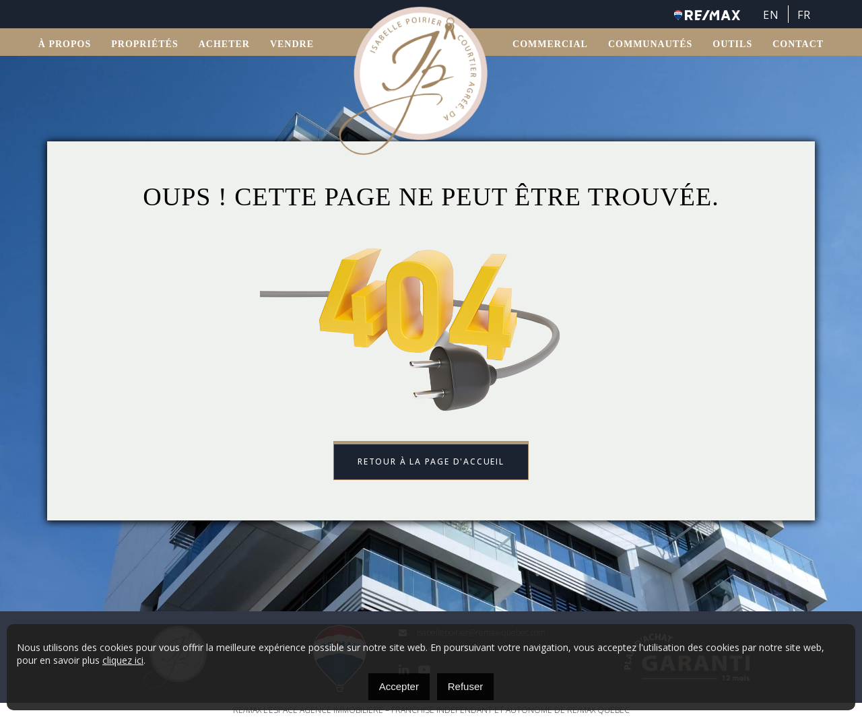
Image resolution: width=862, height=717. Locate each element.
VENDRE (292, 44)
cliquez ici (122, 660)
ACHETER (224, 44)
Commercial (550, 44)
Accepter (399, 686)
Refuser (466, 686)
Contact (798, 44)
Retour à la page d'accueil (431, 461)
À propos (64, 44)
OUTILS (732, 44)
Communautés (650, 44)
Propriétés (144, 44)
